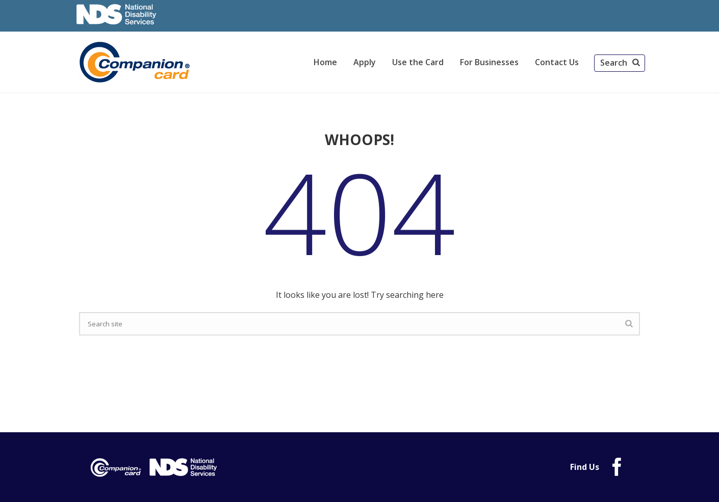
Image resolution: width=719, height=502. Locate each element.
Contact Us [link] (557, 62)
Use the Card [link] (418, 62)
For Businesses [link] (489, 62)
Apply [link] (364, 62)
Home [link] (325, 62)
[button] (619, 63)
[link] (136, 62)
